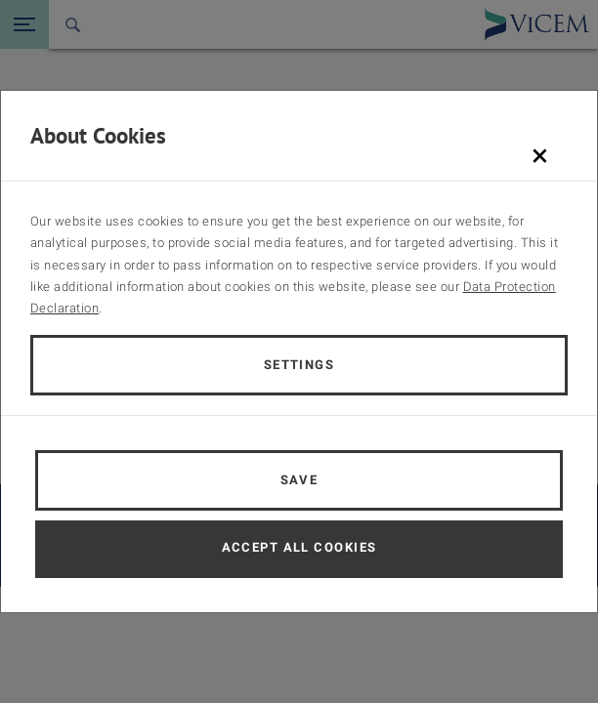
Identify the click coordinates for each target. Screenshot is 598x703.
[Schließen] (540, 155)
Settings (299, 364)
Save (299, 480)
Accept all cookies (299, 547)
